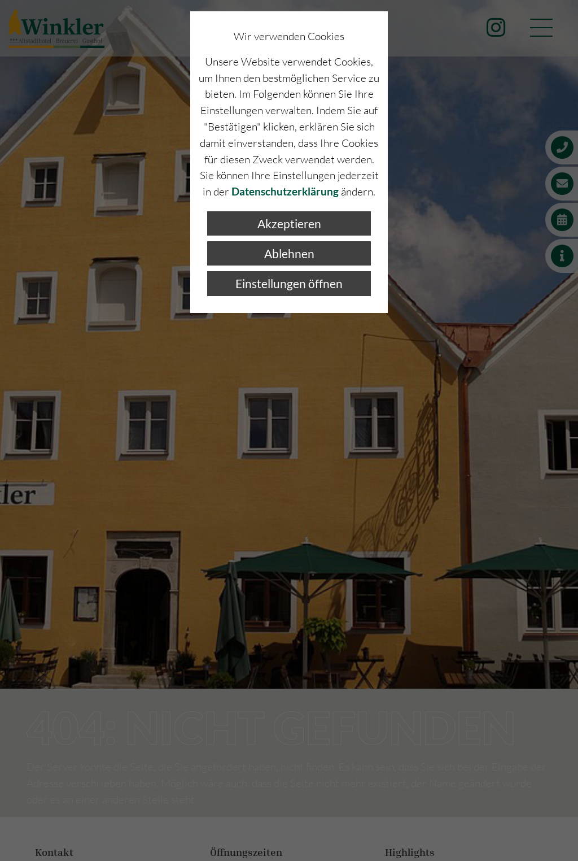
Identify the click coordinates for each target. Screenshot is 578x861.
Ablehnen (289, 253)
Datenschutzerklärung (285, 191)
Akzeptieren (289, 223)
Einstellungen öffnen (289, 283)
